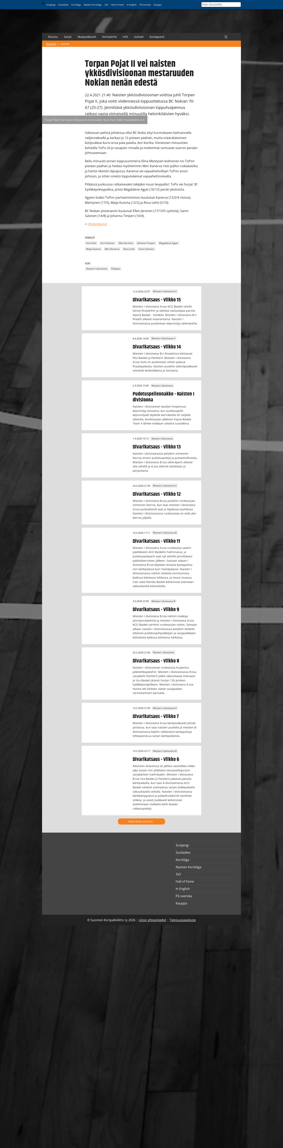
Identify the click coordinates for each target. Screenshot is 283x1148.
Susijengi (50, 4)
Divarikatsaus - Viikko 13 (157, 447)
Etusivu (53, 37)
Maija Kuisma (93, 249)
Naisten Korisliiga (92, 4)
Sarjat (68, 37)
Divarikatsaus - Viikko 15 (157, 300)
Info (125, 37)
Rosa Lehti (129, 249)
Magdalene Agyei (168, 243)
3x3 (106, 4)
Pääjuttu (115, 269)
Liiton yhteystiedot (152, 920)
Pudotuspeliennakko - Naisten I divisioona (163, 397)
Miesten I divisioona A (165, 291)
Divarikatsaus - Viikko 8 (156, 661)
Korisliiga (76, 4)
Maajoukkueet (87, 37)
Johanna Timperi (146, 243)
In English (132, 4)
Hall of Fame (117, 4)
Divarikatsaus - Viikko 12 (157, 494)
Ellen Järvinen (126, 243)
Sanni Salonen (146, 249)
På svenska (145, 4)
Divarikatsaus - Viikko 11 (156, 541)
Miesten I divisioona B (165, 533)
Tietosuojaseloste (183, 920)
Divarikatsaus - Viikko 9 (156, 609)
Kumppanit (157, 37)
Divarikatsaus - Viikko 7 (156, 716)
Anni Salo (91, 243)
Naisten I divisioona (96, 269)
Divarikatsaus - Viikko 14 (157, 347)
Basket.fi (51, 44)
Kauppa (158, 4)
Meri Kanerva (112, 249)
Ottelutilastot (97, 224)
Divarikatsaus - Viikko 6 (156, 759)
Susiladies (63, 4)
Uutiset (138, 37)
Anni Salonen (107, 243)
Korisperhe (109, 37)
